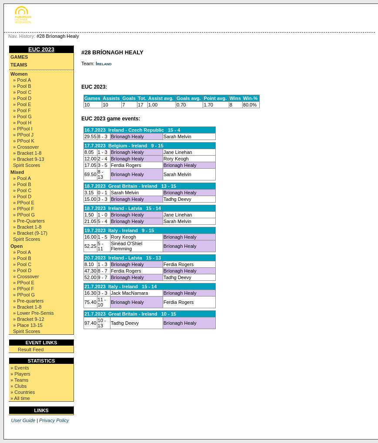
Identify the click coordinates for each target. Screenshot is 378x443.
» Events (19, 367)
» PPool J (23, 134)
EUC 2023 (41, 49)
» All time (20, 398)
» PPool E (23, 202)
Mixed (17, 172)
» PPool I (23, 128)
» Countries (22, 392)
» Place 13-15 (28, 325)
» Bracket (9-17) (30, 233)
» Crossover (26, 147)
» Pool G (22, 116)
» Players (20, 373)
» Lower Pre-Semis (33, 313)
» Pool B (22, 86)
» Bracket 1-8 (27, 153)
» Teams (19, 380)
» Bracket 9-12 (28, 319)
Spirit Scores (26, 165)
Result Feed (30, 349)
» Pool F (22, 110)
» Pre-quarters (28, 300)
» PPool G (24, 214)
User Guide (23, 420)
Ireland (103, 63)
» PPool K (23, 140)
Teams (18, 64)
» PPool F (23, 208)
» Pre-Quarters (29, 220)
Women (19, 74)
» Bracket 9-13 (28, 159)
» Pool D (22, 98)
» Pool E (22, 104)
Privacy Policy (54, 420)
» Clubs (18, 386)
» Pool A (22, 80)
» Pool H (22, 122)
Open (16, 246)
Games (19, 57)
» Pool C (22, 92)
